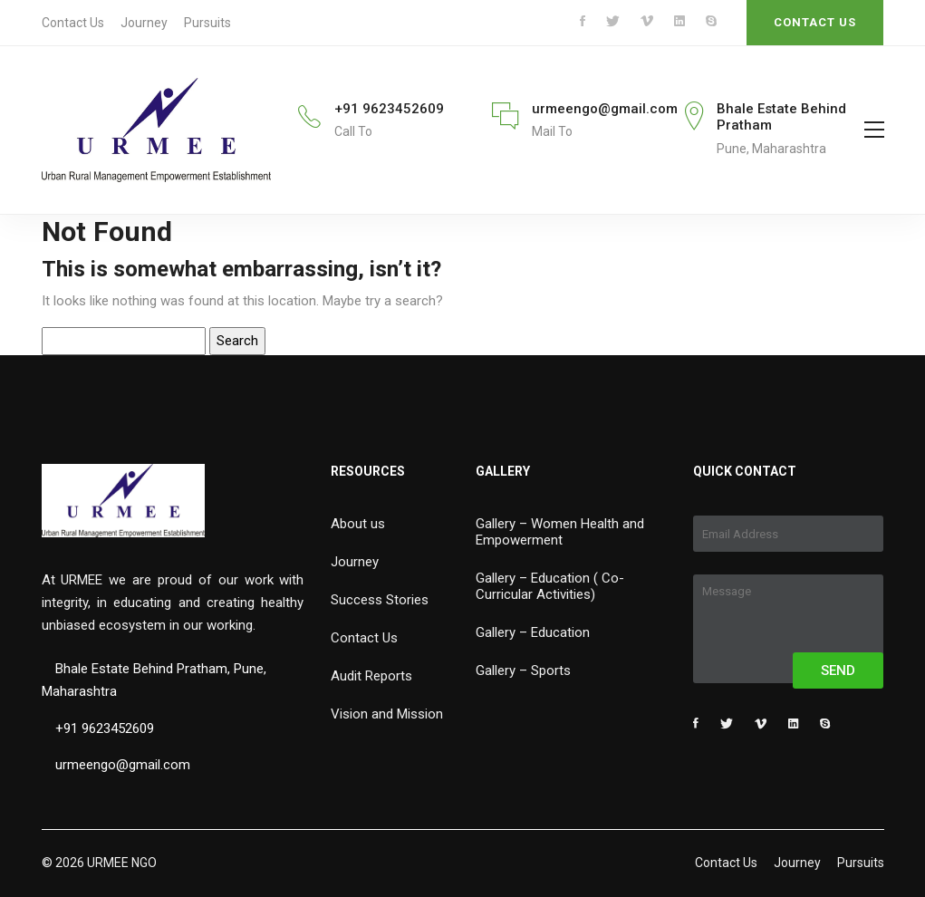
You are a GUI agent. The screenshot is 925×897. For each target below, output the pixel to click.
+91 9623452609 (389, 109)
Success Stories (380, 600)
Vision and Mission (387, 714)
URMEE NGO (122, 862)
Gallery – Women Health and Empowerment (560, 532)
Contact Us (73, 22)
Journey (144, 22)
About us (358, 524)
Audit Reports (371, 676)
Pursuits (207, 22)
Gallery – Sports (523, 670)
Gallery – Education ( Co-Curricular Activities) (550, 586)
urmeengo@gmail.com (605, 109)
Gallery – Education (533, 632)
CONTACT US (815, 22)
